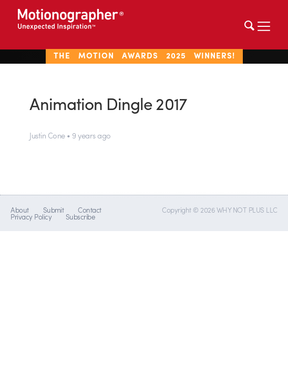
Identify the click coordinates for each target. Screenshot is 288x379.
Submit (53, 209)
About (19, 209)
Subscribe (80, 216)
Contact (89, 209)
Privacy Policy (31, 216)
